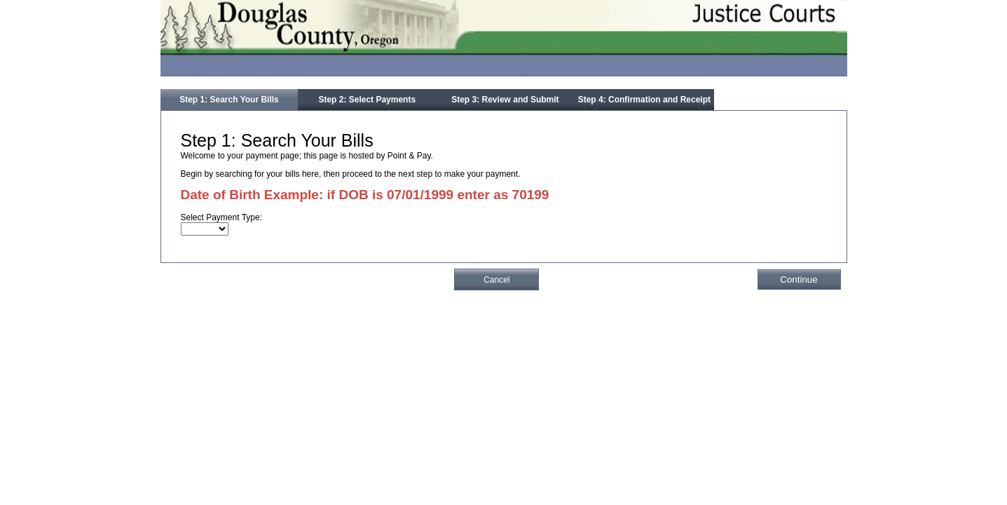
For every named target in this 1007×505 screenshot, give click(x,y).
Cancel (496, 280)
